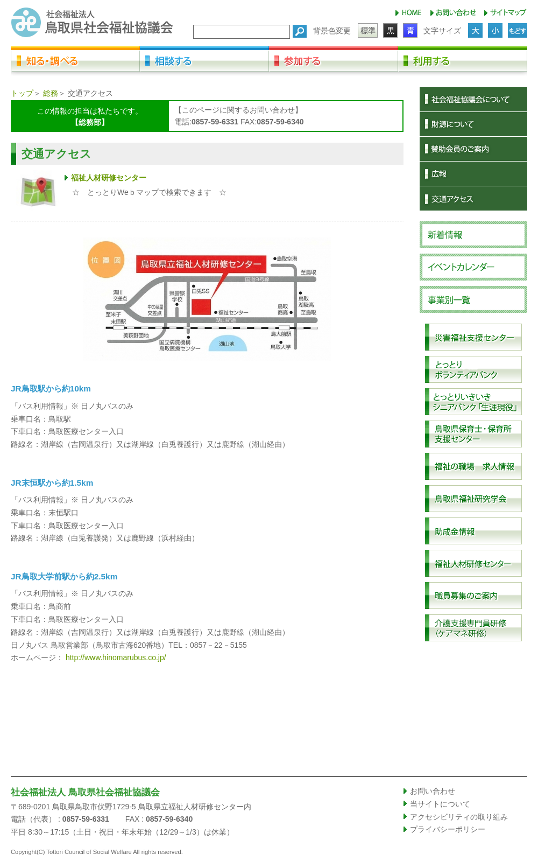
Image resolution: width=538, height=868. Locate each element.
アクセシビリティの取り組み (459, 817)
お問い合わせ (432, 791)
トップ (22, 93)
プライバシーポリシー (447, 829)
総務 (50, 93)
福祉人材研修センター (108, 177)
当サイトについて (440, 804)
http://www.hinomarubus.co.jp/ (116, 657)
